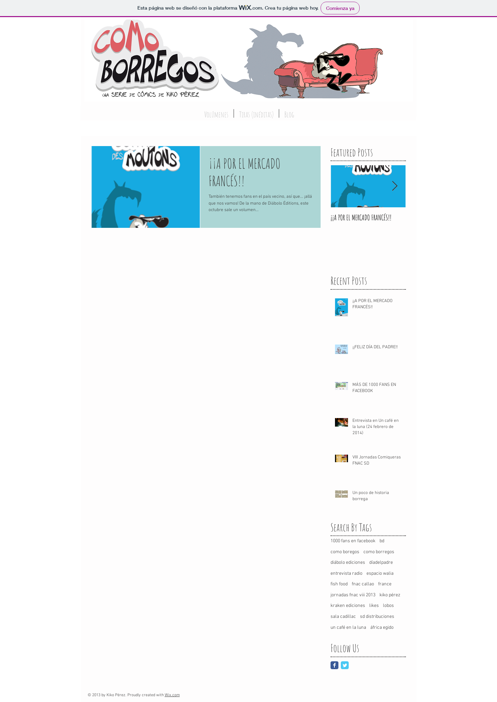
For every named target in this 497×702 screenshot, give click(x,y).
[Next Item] (395, 186)
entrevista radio (346, 573)
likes (374, 606)
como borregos (378, 552)
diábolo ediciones (348, 563)
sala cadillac (343, 617)
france (385, 584)
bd (382, 541)
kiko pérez (390, 595)
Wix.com (172, 695)
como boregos (345, 552)
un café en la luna (348, 627)
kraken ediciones (348, 606)
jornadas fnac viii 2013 (353, 595)
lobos (388, 606)
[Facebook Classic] (334, 665)
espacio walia (380, 573)
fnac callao (363, 584)
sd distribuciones (377, 617)
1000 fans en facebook (353, 541)
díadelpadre (381, 563)
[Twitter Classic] (345, 665)
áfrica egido (382, 627)
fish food (339, 584)
